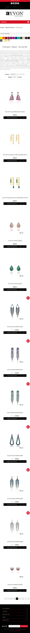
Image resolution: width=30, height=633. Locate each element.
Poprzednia (8, 599)
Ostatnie (28, 599)
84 (14, 598)
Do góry (2, 27)
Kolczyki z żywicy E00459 (15, 283)
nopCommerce (17, 630)
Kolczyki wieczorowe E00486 (15, 498)
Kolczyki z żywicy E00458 (15, 240)
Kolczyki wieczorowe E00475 (15, 369)
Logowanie (14, 6)
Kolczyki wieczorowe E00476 (15, 412)
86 (19, 598)
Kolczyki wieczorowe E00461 (15, 326)
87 (22, 598)
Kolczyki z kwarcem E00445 (15, 584)
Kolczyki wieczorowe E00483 (15, 455)
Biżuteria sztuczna (10, 27)
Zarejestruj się (8, 6)
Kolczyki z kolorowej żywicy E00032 (15, 111)
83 (11, 598)
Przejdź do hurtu (15, 0)
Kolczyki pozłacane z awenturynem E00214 (15, 154)
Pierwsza (5, 599)
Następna (26, 599)
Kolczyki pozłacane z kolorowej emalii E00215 (15, 197)
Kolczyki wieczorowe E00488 (15, 541)
